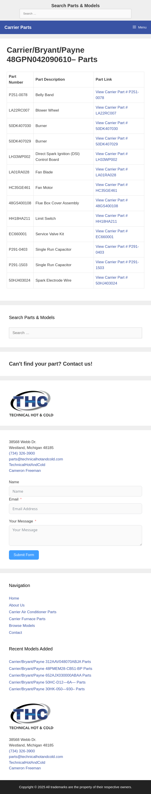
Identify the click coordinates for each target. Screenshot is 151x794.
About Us (17, 605)
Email (14, 499)
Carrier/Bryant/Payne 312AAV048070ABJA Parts (50, 662)
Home (14, 598)
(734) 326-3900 (22, 453)
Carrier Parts (17, 27)
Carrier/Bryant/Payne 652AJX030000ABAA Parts (50, 675)
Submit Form (24, 555)
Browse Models (22, 626)
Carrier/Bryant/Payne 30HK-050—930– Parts (47, 689)
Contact (15, 632)
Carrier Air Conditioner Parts (33, 612)
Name (14, 482)
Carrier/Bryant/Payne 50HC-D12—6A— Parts (47, 682)
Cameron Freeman (25, 470)
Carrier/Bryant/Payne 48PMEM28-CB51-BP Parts (50, 669)
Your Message (21, 521)
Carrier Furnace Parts (27, 619)
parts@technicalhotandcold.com (36, 459)
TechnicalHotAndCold (27, 465)
